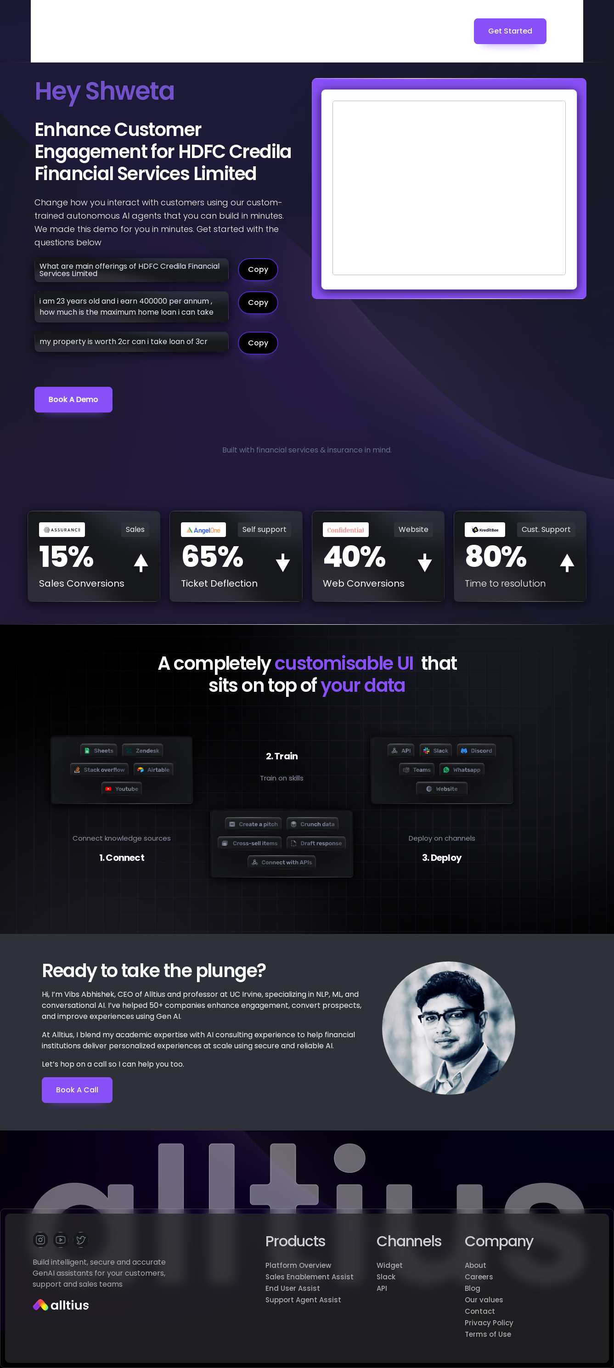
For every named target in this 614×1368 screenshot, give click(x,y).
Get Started (510, 31)
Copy (258, 269)
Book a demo (73, 399)
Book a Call (77, 1090)
